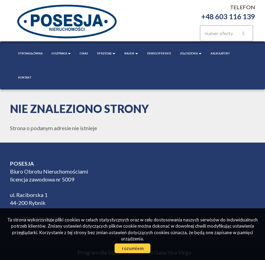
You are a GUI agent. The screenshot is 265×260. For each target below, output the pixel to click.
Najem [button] (131, 53)
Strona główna (30, 53)
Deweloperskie (159, 53)
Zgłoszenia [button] (191, 53)
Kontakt (24, 77)
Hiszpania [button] (61, 53)
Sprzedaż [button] (106, 53)
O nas (84, 53)
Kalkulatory (220, 53)
